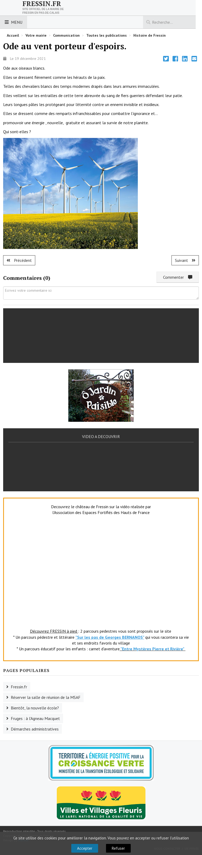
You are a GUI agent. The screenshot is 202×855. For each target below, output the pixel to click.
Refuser (118, 848)
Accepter (84, 848)
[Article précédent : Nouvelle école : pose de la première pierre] (19, 260)
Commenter (177, 277)
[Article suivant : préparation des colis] (185, 260)
